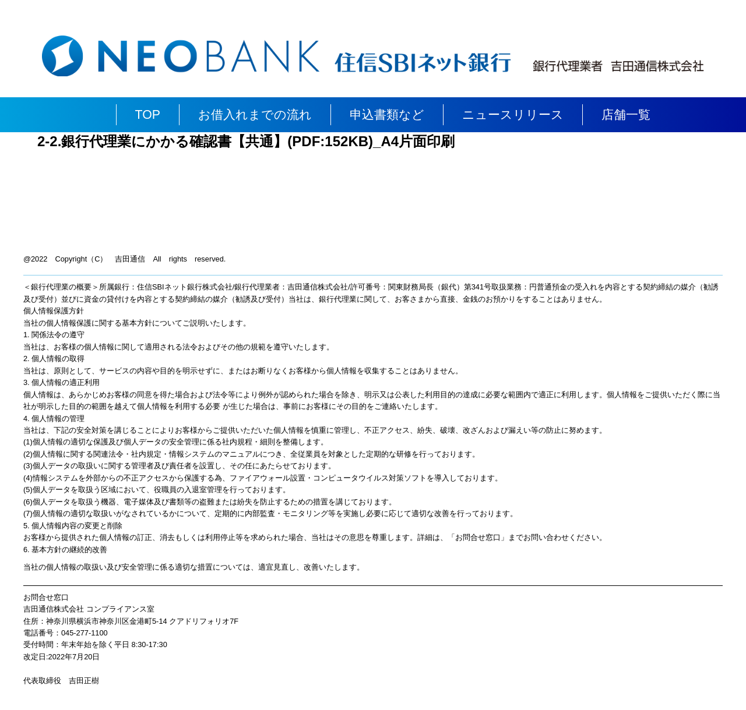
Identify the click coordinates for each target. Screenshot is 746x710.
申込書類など (387, 115)
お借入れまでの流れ (255, 115)
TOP (147, 115)
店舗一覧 (625, 115)
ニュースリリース (513, 115)
